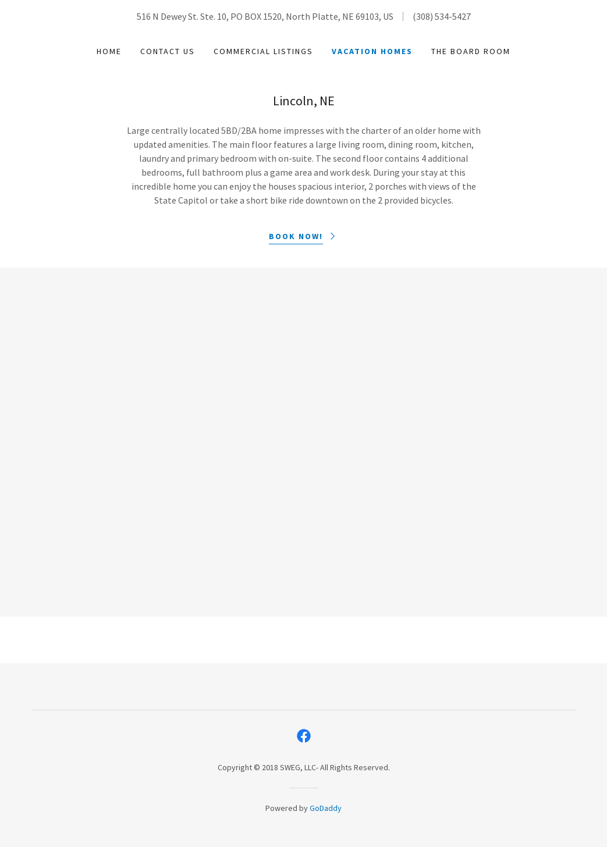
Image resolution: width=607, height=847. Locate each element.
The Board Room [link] (470, 51)
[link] (303, 736)
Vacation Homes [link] (372, 51)
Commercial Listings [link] (263, 51)
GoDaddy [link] (326, 808)
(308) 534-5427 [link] (442, 16)
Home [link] (109, 51)
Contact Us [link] (167, 51)
